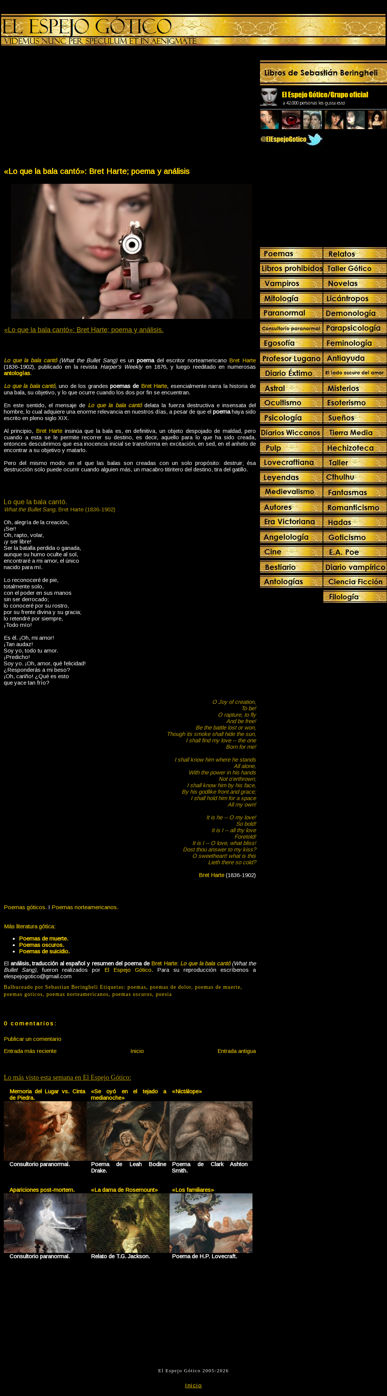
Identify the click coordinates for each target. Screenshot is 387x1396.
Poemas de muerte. (43, 938)
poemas (136, 987)
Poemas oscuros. (41, 945)
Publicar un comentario (32, 1039)
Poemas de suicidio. (44, 951)
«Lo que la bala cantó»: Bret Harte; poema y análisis (97, 171)
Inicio (137, 1051)
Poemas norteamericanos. (85, 907)
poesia (164, 994)
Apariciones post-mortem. (42, 1190)
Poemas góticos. (25, 907)
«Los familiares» (193, 1190)
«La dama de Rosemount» (124, 1190)
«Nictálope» (187, 1091)
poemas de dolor (170, 987)
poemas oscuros (132, 994)
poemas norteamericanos (77, 994)
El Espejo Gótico (127, 970)
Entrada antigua (236, 1051)
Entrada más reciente (30, 1051)
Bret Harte (242, 360)
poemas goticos (23, 994)
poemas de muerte (217, 987)
